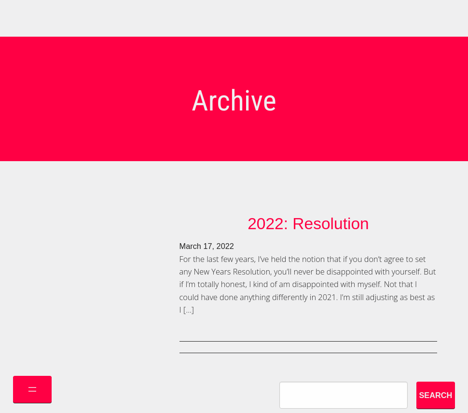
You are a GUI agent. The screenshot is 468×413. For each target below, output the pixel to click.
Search (435, 395)
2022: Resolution (308, 224)
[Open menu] (32, 389)
